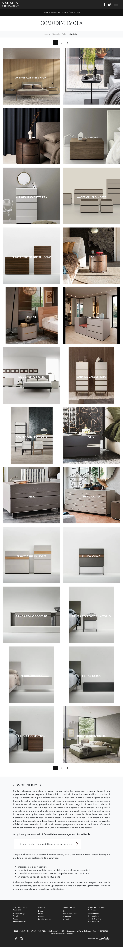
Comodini (65, 12)
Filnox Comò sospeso (31, 616)
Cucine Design (19, 913)
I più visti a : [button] (73, 34)
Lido (91, 257)
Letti (64, 911)
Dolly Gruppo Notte (91, 736)
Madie (40, 913)
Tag (91, 77)
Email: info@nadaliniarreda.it (62, 933)
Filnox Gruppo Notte (32, 556)
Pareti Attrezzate (44, 919)
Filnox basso (91, 676)
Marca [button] (47, 34)
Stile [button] (64, 34)
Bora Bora (91, 317)
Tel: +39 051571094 (101, 931)
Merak (31, 317)
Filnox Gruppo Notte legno (31, 257)
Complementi (93, 913)
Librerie (41, 916)
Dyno (31, 496)
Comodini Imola (75, 12)
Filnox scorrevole (31, 736)
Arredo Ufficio (93, 921)
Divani (40, 911)
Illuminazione (93, 916)
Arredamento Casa (54, 12)
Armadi (66, 919)
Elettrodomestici (19, 921)
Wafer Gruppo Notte (91, 197)
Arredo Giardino (94, 919)
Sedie (15, 919)
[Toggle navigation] (116, 4)
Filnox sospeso (32, 676)
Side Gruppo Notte (31, 376)
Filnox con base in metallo (91, 616)
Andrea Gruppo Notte (31, 436)
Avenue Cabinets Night (31, 77)
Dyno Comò (91, 496)
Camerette (67, 916)
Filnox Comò (91, 556)
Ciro (91, 436)
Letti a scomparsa (70, 913)
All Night (91, 137)
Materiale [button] (56, 34)
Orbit (31, 137)
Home (45, 12)
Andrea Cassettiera (91, 376)
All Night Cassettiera (31, 197)
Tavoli (15, 916)
